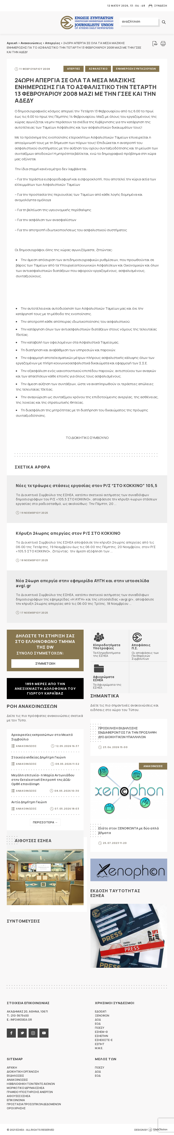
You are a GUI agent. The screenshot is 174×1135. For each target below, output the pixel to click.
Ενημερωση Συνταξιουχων (136, 68)
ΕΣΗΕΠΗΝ (101, 1035)
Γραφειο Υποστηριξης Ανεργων (30, 1091)
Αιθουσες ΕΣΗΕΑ (33, 840)
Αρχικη (12, 1067)
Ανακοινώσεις (31, 43)
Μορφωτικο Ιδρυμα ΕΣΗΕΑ (25, 1087)
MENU (10, 5)
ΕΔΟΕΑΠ (100, 1011)
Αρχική (12, 43)
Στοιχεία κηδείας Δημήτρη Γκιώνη (38, 757)
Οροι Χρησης (16, 1108)
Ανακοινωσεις (26, 745)
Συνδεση (160, 5)
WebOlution (157, 1129)
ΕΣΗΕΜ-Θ (101, 1031)
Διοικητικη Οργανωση (23, 1071)
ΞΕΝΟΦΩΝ (102, 1015)
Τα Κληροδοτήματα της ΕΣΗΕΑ (109, 649)
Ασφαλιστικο (98, 68)
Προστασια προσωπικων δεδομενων (34, 1104)
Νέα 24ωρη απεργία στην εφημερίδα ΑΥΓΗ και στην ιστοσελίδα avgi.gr (82, 582)
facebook (11, 1032)
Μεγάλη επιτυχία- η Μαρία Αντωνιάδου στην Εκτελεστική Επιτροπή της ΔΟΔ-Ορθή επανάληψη (42, 779)
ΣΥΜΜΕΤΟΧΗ (45, 663)
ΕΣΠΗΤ (99, 1044)
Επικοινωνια (16, 1100)
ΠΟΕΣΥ (99, 1027)
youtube (43, 1032)
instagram (33, 1032)
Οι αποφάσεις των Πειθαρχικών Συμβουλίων (148, 651)
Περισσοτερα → (45, 822)
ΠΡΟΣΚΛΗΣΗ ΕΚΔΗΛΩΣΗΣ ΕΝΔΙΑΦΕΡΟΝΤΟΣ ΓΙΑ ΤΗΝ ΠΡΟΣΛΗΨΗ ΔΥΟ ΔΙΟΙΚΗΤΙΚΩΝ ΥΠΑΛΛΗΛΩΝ (127, 732)
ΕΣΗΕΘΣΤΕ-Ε (104, 1039)
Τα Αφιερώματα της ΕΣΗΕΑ (109, 681)
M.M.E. (99, 1048)
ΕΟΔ (98, 1023)
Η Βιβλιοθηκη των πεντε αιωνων (31, 1083)
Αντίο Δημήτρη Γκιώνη (29, 801)
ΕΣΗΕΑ (87, 23)
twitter (22, 1032)
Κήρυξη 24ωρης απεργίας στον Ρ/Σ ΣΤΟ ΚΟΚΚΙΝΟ (68, 532)
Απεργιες (73, 68)
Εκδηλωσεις (15, 1075)
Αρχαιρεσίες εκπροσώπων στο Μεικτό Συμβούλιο (42, 736)
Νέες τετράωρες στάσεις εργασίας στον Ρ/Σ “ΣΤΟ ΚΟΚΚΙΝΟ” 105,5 (86, 485)
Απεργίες (52, 43)
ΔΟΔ (98, 1019)
